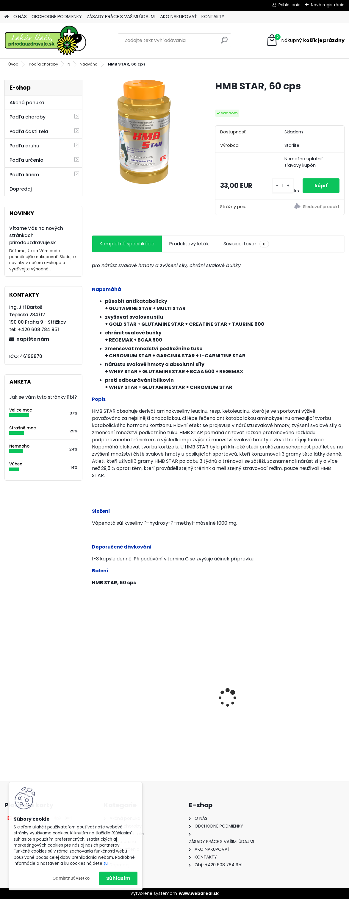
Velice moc (20, 410)
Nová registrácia (328, 5)
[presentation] (95, 687)
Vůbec (15, 464)
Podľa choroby (43, 64)
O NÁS (20, 16)
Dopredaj (21, 189)
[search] (224, 42)
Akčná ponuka (27, 102)
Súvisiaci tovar (246, 243)
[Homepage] (6, 17)
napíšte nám (32, 339)
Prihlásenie (289, 5)
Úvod (13, 64)
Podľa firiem (24, 174)
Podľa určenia (26, 160)
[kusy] (283, 185)
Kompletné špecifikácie (126, 243)
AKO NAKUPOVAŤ (178, 16)
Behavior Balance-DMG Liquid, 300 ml (302, 706)
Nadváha (89, 64)
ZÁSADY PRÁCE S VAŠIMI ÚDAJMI (121, 16)
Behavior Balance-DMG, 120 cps (133, 701)
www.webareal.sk (199, 893)
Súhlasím (118, 878)
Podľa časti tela (29, 131)
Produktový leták (189, 243)
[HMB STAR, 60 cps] (144, 132)
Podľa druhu (24, 145)
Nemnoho (19, 446)
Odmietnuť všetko (71, 878)
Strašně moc (22, 428)
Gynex (189, 702)
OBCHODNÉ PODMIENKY (57, 16)
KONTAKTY (212, 16)
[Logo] (45, 40)
